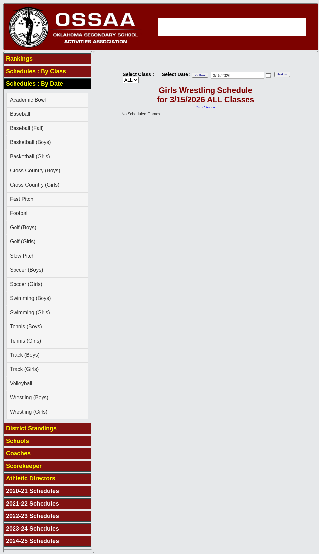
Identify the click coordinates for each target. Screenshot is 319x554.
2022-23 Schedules (32, 516)
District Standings (31, 428)
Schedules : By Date (34, 83)
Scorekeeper (24, 466)
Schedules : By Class (36, 71)
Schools (17, 441)
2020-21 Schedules (32, 491)
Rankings (19, 58)
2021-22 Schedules (32, 503)
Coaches (18, 453)
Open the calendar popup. (268, 75)
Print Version (205, 107)
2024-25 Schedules (32, 541)
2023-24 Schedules (32, 528)
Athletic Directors (30, 478)
